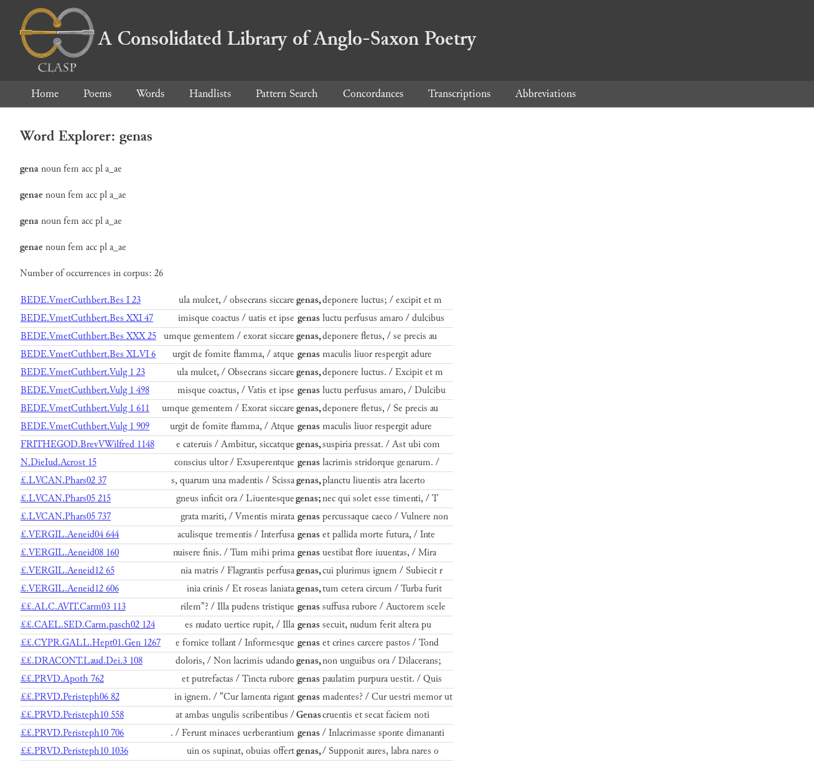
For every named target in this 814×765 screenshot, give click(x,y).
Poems (97, 93)
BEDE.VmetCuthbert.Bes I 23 (81, 300)
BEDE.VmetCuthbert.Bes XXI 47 (87, 318)
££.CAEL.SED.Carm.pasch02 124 (88, 625)
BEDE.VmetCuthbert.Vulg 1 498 (85, 390)
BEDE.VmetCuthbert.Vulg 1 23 (83, 372)
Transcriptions (459, 93)
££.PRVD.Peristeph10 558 (72, 715)
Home (44, 93)
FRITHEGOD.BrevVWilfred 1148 (87, 444)
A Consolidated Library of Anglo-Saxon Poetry (248, 38)
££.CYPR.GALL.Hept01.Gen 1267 (91, 643)
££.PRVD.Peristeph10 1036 (74, 751)
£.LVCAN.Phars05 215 (66, 498)
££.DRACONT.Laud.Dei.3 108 (82, 661)
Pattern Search (287, 93)
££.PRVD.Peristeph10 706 (72, 733)
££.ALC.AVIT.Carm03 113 (73, 607)
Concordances (373, 93)
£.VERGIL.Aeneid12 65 (68, 570)
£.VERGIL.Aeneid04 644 (70, 534)
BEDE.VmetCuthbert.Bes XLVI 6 (88, 354)
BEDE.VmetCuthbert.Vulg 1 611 (85, 408)
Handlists (210, 93)
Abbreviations (545, 93)
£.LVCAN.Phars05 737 (66, 516)
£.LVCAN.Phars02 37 (63, 480)
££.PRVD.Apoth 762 (62, 679)
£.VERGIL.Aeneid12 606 (70, 589)
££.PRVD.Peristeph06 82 (70, 697)
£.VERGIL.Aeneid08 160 (70, 552)
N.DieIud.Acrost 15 (58, 462)
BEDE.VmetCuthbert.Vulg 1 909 (85, 426)
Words (150, 93)
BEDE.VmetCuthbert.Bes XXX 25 (88, 336)
